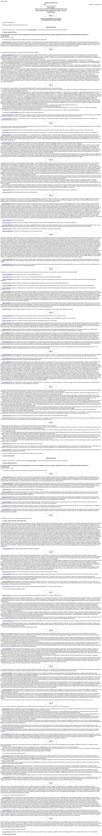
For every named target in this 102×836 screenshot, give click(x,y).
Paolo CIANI (5, 418)
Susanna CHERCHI (6, 220)
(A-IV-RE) (15, 114)
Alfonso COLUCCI (6, 142)
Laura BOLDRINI (6, 548)
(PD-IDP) (12, 203)
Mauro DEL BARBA (7, 673)
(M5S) (12, 142)
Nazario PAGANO (32, 29)
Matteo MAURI (6, 203)
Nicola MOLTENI (14, 112)
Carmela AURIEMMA (7, 259)
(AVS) (12, 134)
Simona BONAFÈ (6, 354)
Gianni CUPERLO (6, 362)
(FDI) (15, 54)
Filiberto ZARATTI (6, 134)
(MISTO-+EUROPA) (15, 382)
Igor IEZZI (4, 130)
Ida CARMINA (5, 333)
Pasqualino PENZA (6, 291)
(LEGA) (9, 130)
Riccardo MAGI (6, 382)
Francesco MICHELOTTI (8, 54)
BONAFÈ (4, 523)
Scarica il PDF (4, 1)
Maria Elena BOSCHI (7, 114)
